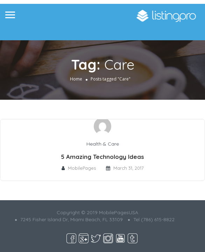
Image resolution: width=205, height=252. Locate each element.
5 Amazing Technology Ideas (102, 156)
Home (76, 79)
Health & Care (102, 144)
